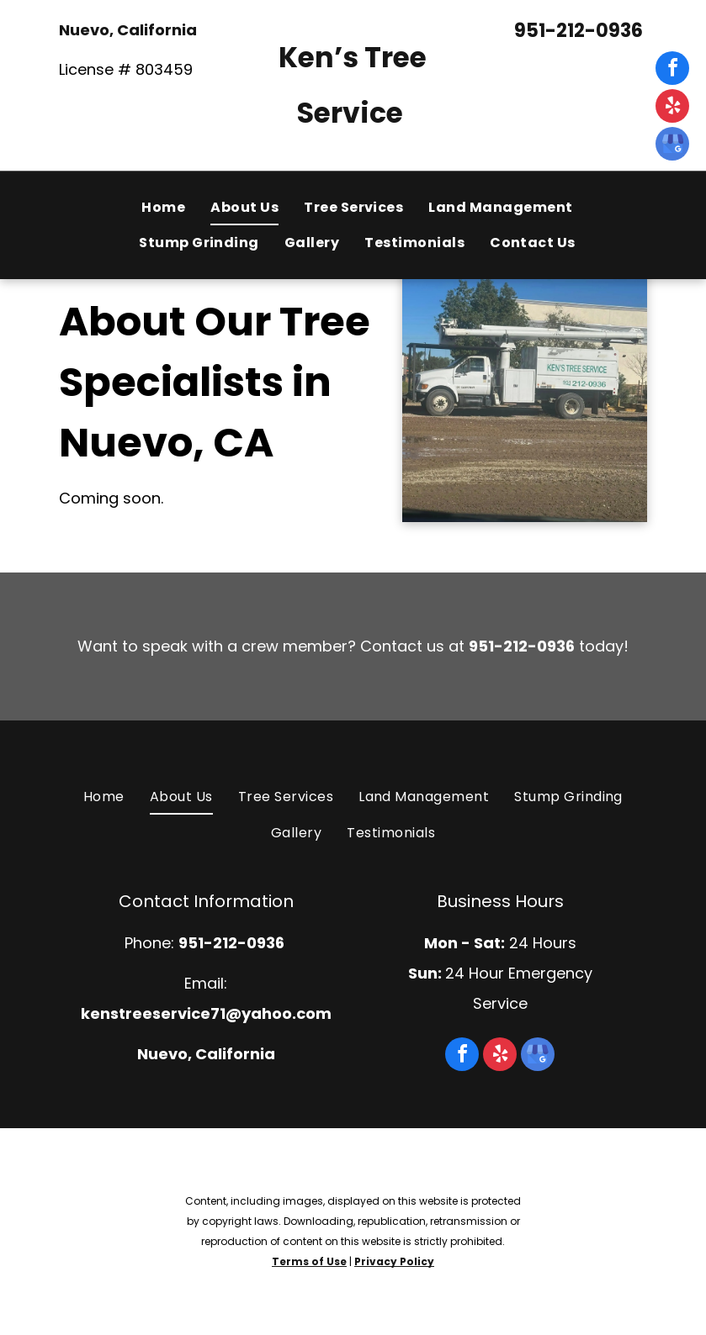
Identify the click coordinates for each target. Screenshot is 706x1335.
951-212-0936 (578, 31)
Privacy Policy (394, 1261)
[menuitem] (163, 207)
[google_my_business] (672, 146)
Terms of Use (309, 1261)
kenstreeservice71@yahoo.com (206, 1013)
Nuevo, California (128, 29)
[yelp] (672, 108)
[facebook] (672, 70)
